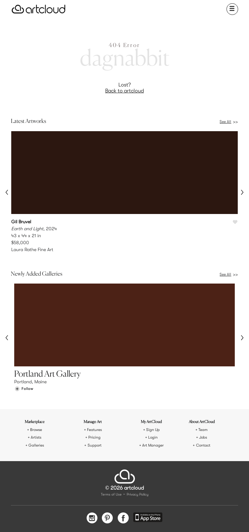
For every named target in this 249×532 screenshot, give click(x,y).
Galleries (36, 445)
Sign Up (153, 430)
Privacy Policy (137, 495)
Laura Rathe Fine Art (32, 249)
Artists (36, 437)
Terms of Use (111, 495)
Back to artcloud (124, 91)
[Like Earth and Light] (235, 222)
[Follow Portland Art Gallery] (23, 388)
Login (153, 437)
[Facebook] (123, 518)
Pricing (94, 437)
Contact (203, 445)
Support (95, 445)
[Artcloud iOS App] (147, 518)
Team (203, 430)
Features (94, 430)
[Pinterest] (107, 518)
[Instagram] (92, 518)
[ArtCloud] (38, 9)
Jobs (203, 437)
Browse (36, 430)
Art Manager (153, 445)
